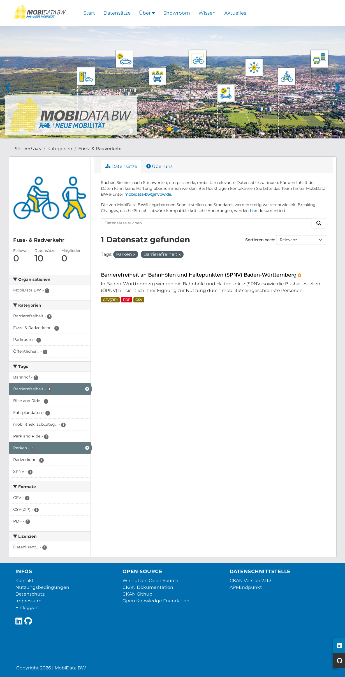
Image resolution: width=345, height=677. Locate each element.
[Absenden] (319, 223)
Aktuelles (235, 13)
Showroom (176, 13)
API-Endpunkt (246, 587)
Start (89, 13)
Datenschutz (30, 594)
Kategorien (59, 148)
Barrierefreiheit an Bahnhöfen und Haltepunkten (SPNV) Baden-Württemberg (199, 275)
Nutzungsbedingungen (42, 587)
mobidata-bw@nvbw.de (147, 194)
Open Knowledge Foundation (155, 600)
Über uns (159, 166)
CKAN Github (137, 594)
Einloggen (27, 607)
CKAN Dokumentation (147, 587)
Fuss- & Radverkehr (100, 148)
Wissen (207, 13)
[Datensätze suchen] (206, 223)
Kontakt (24, 580)
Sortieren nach (259, 239)
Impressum (28, 600)
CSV (138, 300)
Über (147, 13)
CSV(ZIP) (110, 300)
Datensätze (117, 13)
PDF (126, 300)
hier (253, 210)
